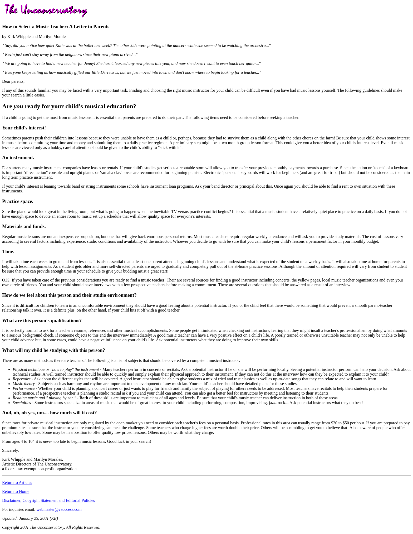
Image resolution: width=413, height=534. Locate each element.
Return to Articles (17, 482)
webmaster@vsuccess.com (59, 509)
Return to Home (15, 491)
